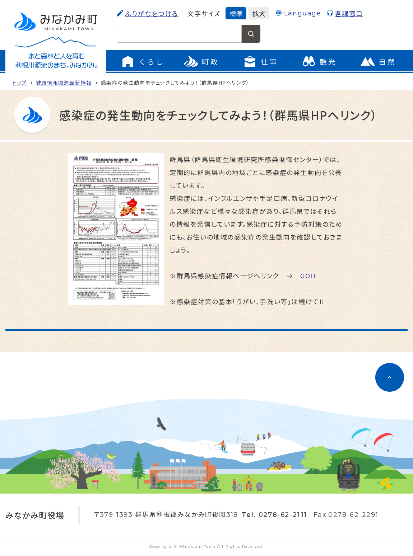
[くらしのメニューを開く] (142, 61)
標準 (235, 13)
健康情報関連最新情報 (64, 82)
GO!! (308, 275)
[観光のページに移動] (319, 61)
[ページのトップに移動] (389, 377)
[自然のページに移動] (378, 61)
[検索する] (251, 34)
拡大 (258, 13)
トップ (20, 82)
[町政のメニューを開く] (201, 61)
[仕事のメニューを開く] (260, 61)
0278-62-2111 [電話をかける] (283, 515)
